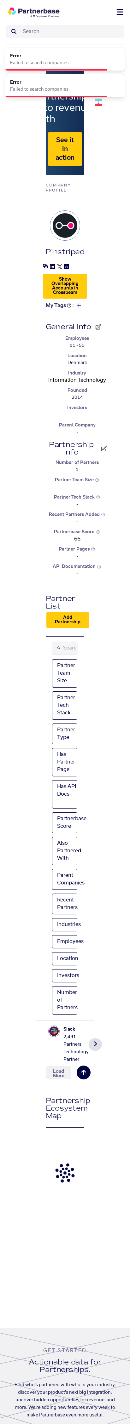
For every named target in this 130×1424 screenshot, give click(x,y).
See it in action (65, 149)
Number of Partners (77, 462)
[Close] (117, 56)
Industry (77, 373)
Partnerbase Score (77, 532)
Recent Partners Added (77, 515)
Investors (77, 408)
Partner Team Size (77, 480)
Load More (58, 1073)
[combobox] (71, 31)
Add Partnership (67, 619)
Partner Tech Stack (77, 497)
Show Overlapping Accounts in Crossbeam (65, 286)
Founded (77, 390)
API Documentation (77, 566)
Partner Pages (77, 549)
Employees (77, 338)
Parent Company (77, 425)
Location (77, 356)
